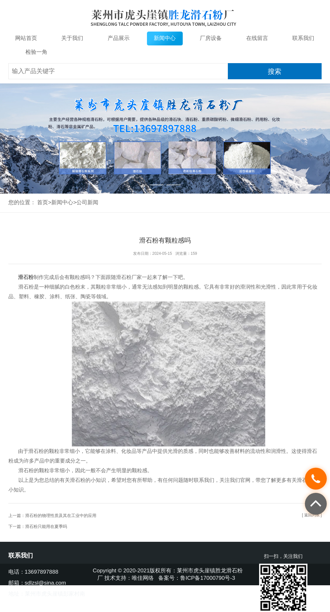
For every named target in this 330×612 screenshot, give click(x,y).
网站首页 (26, 38)
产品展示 (119, 38)
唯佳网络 (143, 578)
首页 (42, 202)
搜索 (274, 71)
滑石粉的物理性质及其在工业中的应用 (60, 515)
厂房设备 (211, 38)
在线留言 (257, 38)
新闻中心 (165, 38)
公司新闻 (87, 202)
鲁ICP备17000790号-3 (207, 578)
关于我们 (72, 38)
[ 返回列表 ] (312, 515)
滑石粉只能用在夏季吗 (46, 526)
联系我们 (303, 38)
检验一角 (36, 52)
